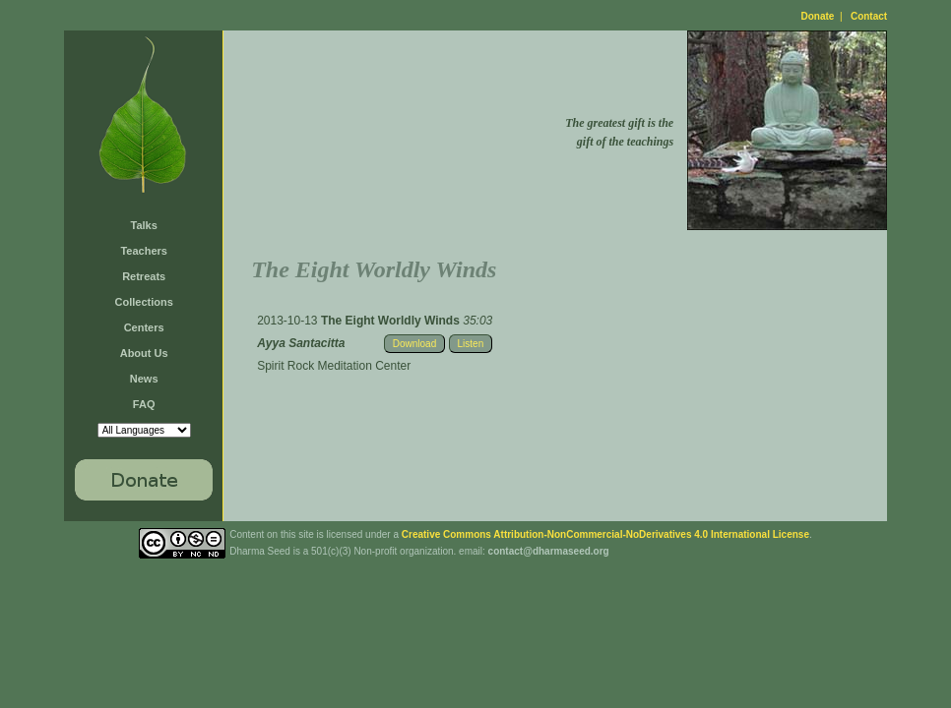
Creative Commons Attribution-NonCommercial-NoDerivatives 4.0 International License (605, 534)
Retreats (143, 276)
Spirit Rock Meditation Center (334, 366)
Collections (144, 302)
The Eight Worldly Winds (392, 320)
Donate (818, 16)
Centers (144, 327)
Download (414, 343)
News (144, 378)
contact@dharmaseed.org (548, 551)
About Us (144, 353)
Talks (144, 225)
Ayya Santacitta (301, 343)
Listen (471, 343)
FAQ (144, 404)
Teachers (143, 251)
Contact (869, 16)
